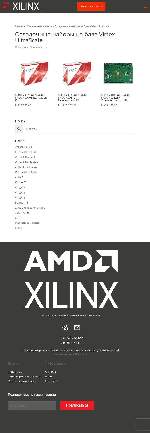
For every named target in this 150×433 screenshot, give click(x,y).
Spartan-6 (21, 202)
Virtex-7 (20, 187)
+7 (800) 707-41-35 (71, 343)
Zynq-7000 (22, 213)
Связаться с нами (91, 6)
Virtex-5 (20, 197)
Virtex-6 (20, 192)
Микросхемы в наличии (22, 381)
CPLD (18, 218)
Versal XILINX (23, 147)
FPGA (18, 228)
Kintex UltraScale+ (27, 152)
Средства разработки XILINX (24, 376)
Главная (20, 26)
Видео (49, 376)
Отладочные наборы (39, 26)
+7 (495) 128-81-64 (71, 338)
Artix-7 (19, 177)
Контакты (51, 381)
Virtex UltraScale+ (26, 162)
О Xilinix (50, 372)
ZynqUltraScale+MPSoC (30, 207)
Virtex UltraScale (26, 157)
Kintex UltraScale (26, 172)
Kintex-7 (20, 182)
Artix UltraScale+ (26, 167)
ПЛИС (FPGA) (15, 371)
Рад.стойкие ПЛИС (27, 223)
